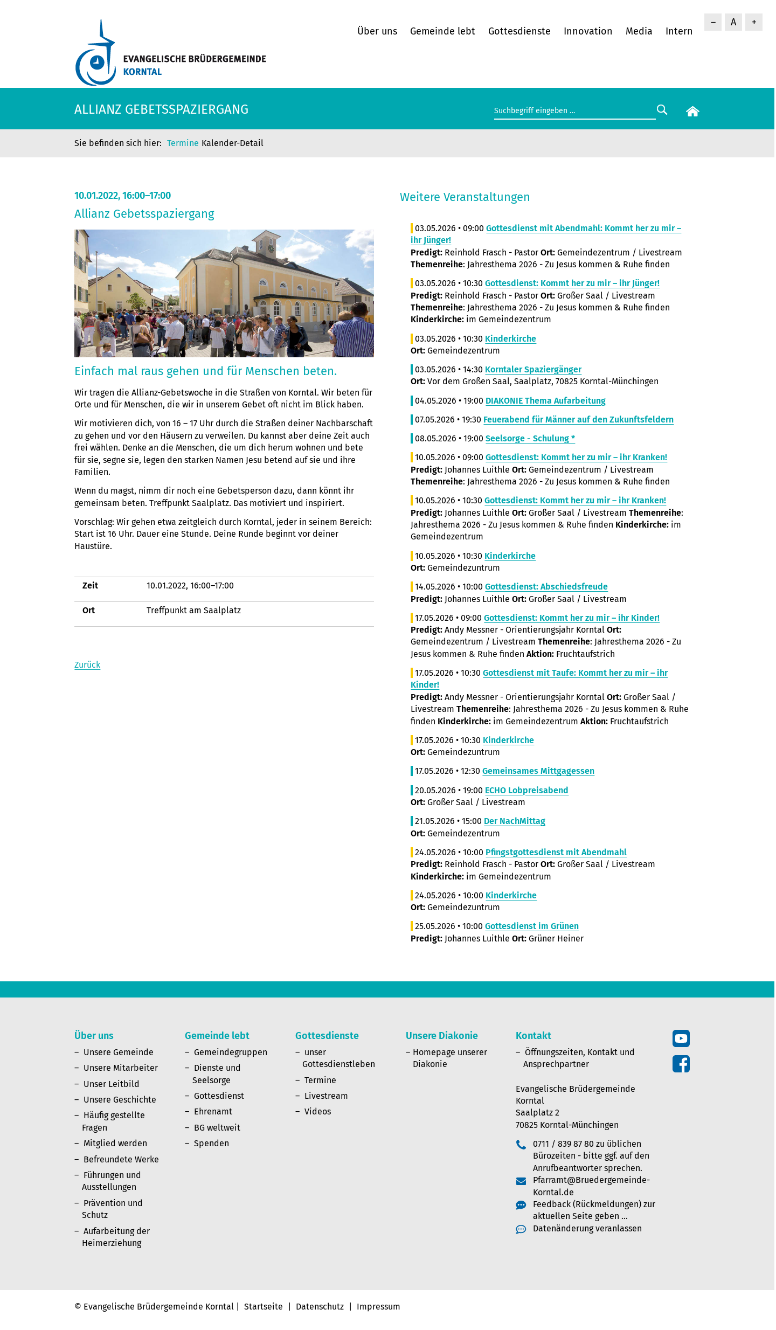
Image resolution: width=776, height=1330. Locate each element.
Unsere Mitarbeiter (121, 1068)
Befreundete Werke (121, 1159)
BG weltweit (217, 1128)
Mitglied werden (115, 1143)
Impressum (378, 1306)
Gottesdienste (519, 31)
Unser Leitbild (112, 1084)
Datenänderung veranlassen (587, 1228)
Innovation (588, 31)
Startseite (263, 1306)
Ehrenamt (213, 1111)
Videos (317, 1111)
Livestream (326, 1096)
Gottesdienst (219, 1096)
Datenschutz (320, 1306)
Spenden (211, 1143)
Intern (679, 31)
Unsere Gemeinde (119, 1052)
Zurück (87, 665)
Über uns (377, 31)
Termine (183, 143)
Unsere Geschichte (120, 1100)
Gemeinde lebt (442, 31)
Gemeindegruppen (230, 1052)
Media (639, 31)
